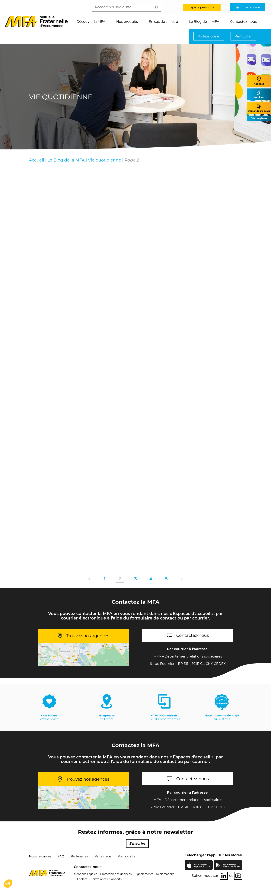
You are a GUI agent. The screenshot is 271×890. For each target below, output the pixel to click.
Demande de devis (259, 107)
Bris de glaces (259, 118)
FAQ (61, 856)
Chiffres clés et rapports (106, 879)
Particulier (243, 36)
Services (259, 94)
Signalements (144, 874)
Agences (259, 80)
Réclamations (165, 874)
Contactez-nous (243, 22)
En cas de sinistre (163, 22)
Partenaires (79, 856)
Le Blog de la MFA (204, 22)
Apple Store (202, 866)
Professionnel (208, 36)
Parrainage (103, 856)
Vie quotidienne (104, 160)
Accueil (36, 160)
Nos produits (127, 22)
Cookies (82, 879)
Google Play (231, 865)
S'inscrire (137, 843)
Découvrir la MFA (90, 22)
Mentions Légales (85, 874)
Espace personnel (202, 7)
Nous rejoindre (40, 856)
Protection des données (116, 874)
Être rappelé (251, 7)
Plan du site (126, 856)
